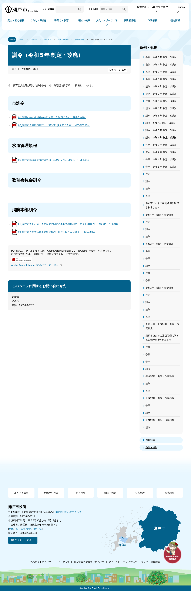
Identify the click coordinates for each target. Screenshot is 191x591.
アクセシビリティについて (122, 562)
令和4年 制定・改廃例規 (159, 214)
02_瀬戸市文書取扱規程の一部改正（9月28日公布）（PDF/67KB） (54, 125)
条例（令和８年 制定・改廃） (161, 57)
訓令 (147, 181)
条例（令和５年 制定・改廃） (161, 79)
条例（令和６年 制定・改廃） (161, 72)
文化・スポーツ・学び (107, 22)
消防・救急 (110, 493)
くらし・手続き (38, 20)
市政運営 (47, 39)
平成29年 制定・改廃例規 (159, 398)
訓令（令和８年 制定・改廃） (161, 115)
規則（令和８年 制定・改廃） (161, 86)
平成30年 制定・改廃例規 (159, 376)
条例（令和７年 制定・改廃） (161, 64)
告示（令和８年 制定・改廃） (161, 145)
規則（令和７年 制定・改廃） (161, 93)
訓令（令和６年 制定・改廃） (161, 130)
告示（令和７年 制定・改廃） (161, 152)
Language (181, 9)
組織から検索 (51, 493)
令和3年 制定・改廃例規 (159, 244)
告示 (147, 174)
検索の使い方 (143, 9)
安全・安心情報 (15, 20)
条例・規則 (79, 39)
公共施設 (140, 493)
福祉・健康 (84, 20)
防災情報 (81, 493)
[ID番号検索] (110, 9)
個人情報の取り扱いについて (89, 562)
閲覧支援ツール (163, 9)
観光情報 (175, 20)
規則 (147, 188)
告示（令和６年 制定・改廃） (161, 159)
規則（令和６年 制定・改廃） (161, 101)
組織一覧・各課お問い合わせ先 (25, 529)
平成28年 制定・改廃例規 (159, 420)
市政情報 (152, 20)
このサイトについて (40, 562)
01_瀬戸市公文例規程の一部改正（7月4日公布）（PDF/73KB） (52, 117)
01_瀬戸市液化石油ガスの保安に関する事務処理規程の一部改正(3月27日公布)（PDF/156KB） (68, 224)
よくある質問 (21, 493)
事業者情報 (130, 20)
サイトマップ (62, 562)
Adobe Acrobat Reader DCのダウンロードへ (36, 265)
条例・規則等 (63, 39)
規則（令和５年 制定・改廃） (161, 108)
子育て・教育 (61, 20)
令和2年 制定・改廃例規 (159, 287)
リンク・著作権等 (150, 562)
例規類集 (150, 440)
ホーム (21, 39)
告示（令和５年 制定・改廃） (161, 166)
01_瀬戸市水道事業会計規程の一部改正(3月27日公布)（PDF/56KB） (55, 160)
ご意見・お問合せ (24, 540)
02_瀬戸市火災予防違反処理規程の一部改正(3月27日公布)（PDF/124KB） (58, 232)
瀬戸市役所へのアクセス (68, 512)
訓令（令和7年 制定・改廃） (160, 123)
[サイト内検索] (66, 9)
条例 (147, 196)
